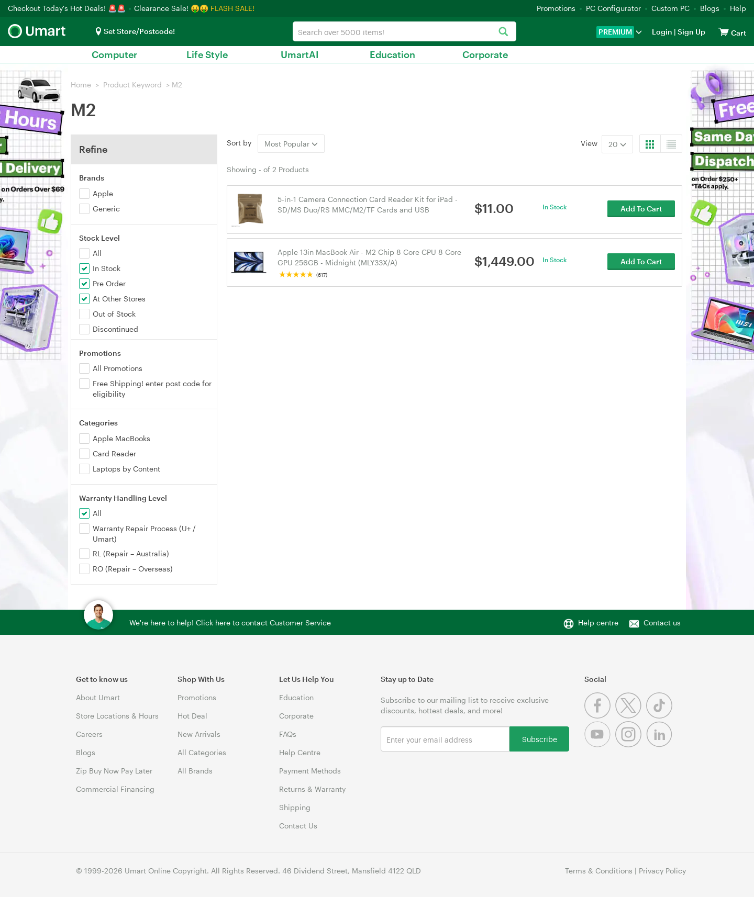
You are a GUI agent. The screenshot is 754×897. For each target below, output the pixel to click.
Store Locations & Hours (117, 715)
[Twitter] (630, 715)
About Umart (98, 697)
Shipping (295, 807)
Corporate (485, 54)
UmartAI (300, 54)
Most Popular (291, 143)
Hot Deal (192, 715)
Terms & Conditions (599, 870)
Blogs (709, 8)
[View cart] (723, 31)
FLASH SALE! (232, 8)
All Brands (195, 770)
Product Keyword (132, 84)
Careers (89, 734)
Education (392, 54)
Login (662, 31)
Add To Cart (641, 209)
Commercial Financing (115, 788)
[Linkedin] (660, 744)
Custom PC (670, 8)
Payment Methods (310, 770)
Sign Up (690, 31)
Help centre (598, 622)
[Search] (503, 32)
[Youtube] (599, 744)
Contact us (662, 622)
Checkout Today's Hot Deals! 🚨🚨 (68, 8)
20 (617, 144)
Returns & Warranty (312, 788)
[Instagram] (630, 744)
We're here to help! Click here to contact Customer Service (230, 622)
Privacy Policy (662, 870)
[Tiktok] (660, 715)
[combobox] (404, 31)
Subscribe (539, 739)
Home (81, 84)
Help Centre (299, 752)
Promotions (556, 8)
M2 (177, 84)
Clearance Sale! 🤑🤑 (171, 8)
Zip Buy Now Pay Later (114, 770)
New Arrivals (199, 734)
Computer (114, 54)
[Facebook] (599, 715)
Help (738, 8)
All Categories (202, 752)
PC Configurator (613, 8)
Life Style (207, 54)
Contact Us (298, 825)
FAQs (287, 734)
